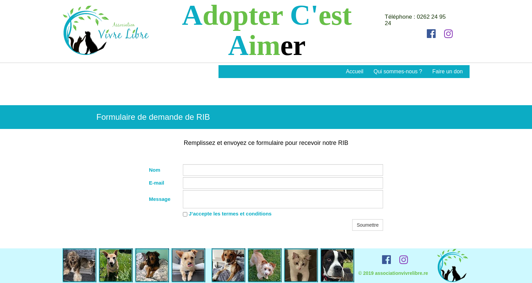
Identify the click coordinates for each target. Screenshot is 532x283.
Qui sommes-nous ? (398, 71)
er (293, 45)
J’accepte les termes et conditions (227, 213)
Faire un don (447, 71)
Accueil (354, 71)
